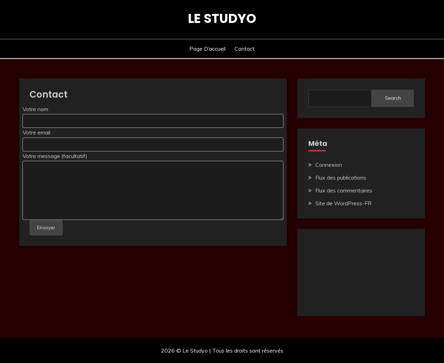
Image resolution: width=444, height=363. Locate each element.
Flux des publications (340, 177)
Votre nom (35, 109)
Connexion (328, 164)
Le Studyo (222, 18)
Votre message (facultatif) (55, 155)
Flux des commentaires (343, 190)
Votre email (36, 132)
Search (393, 98)
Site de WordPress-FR (343, 203)
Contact (244, 48)
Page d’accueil (207, 48)
